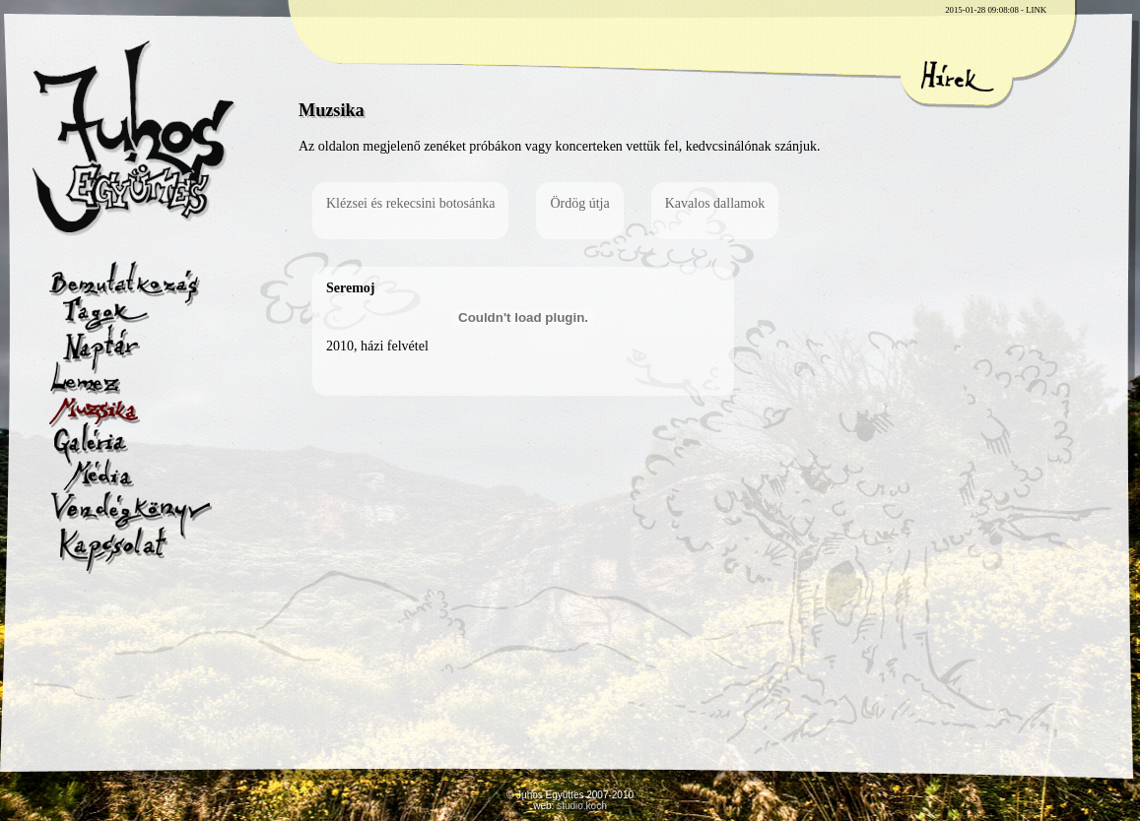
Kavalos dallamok (715, 203)
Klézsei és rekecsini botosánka (410, 203)
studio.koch (582, 805)
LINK (1036, 10)
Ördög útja (579, 203)
